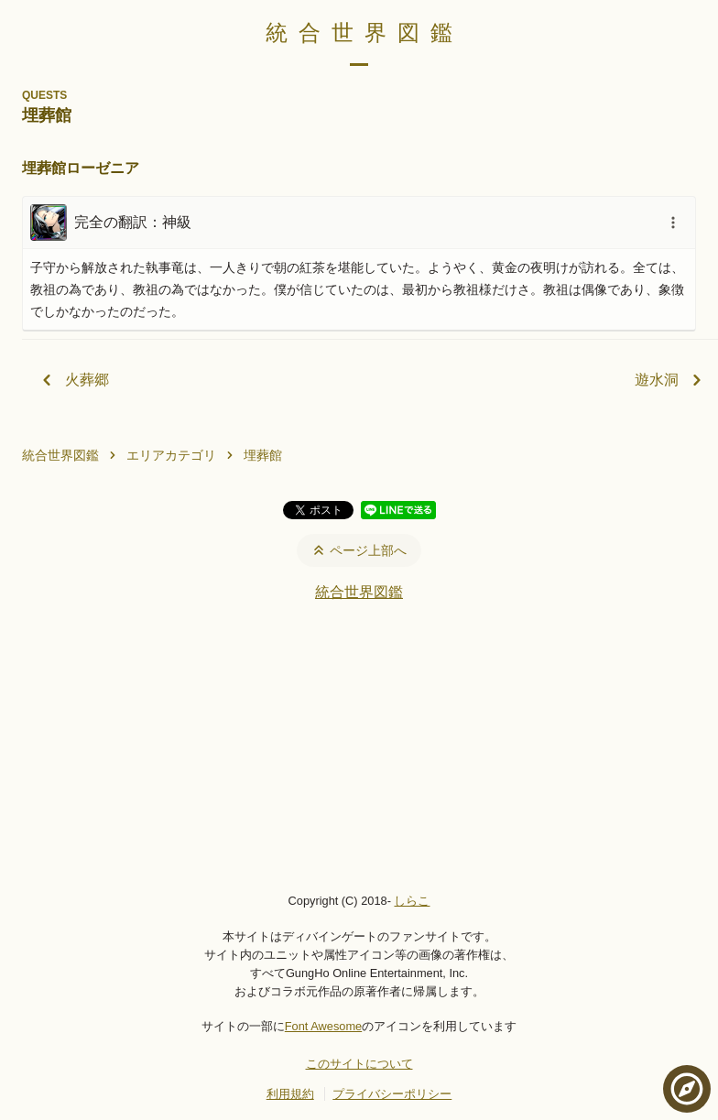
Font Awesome (323, 1026)
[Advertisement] (359, 746)
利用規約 (290, 1094)
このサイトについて (359, 1064)
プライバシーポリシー (391, 1094)
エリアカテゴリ (171, 455)
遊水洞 (671, 380)
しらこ (412, 901)
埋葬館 (263, 455)
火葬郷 (72, 380)
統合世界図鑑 (364, 32)
